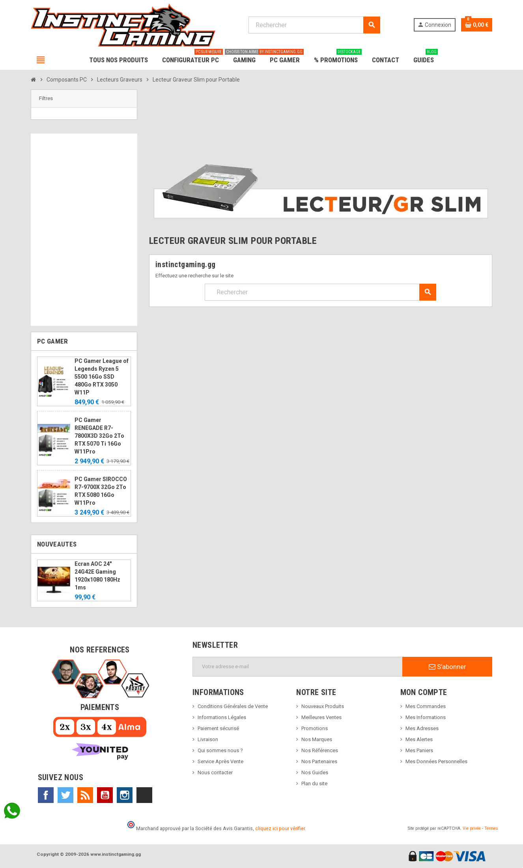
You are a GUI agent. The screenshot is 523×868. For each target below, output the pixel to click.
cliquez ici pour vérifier (280, 828)
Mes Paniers (419, 750)
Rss (85, 795)
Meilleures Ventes (321, 717)
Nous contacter (215, 772)
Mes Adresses (422, 728)
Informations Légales (222, 717)
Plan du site (314, 783)
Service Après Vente (220, 761)
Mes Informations (425, 717)
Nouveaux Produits (322, 706)
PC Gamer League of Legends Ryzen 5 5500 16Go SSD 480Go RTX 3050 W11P (102, 377)
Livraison (208, 739)
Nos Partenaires (319, 761)
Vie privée (472, 828)
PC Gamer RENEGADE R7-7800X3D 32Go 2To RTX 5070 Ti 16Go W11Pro (99, 436)
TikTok (144, 795)
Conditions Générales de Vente (233, 706)
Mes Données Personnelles (436, 761)
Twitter (65, 795)
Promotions (314, 728)
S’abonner (447, 667)
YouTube (105, 795)
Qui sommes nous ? (220, 750)
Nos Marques (316, 739)
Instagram (125, 795)
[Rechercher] (314, 25)
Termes (491, 828)
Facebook (46, 795)
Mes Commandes (425, 706)
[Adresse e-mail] (297, 667)
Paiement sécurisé (218, 728)
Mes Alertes (419, 739)
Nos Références (319, 750)
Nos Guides (314, 772)
